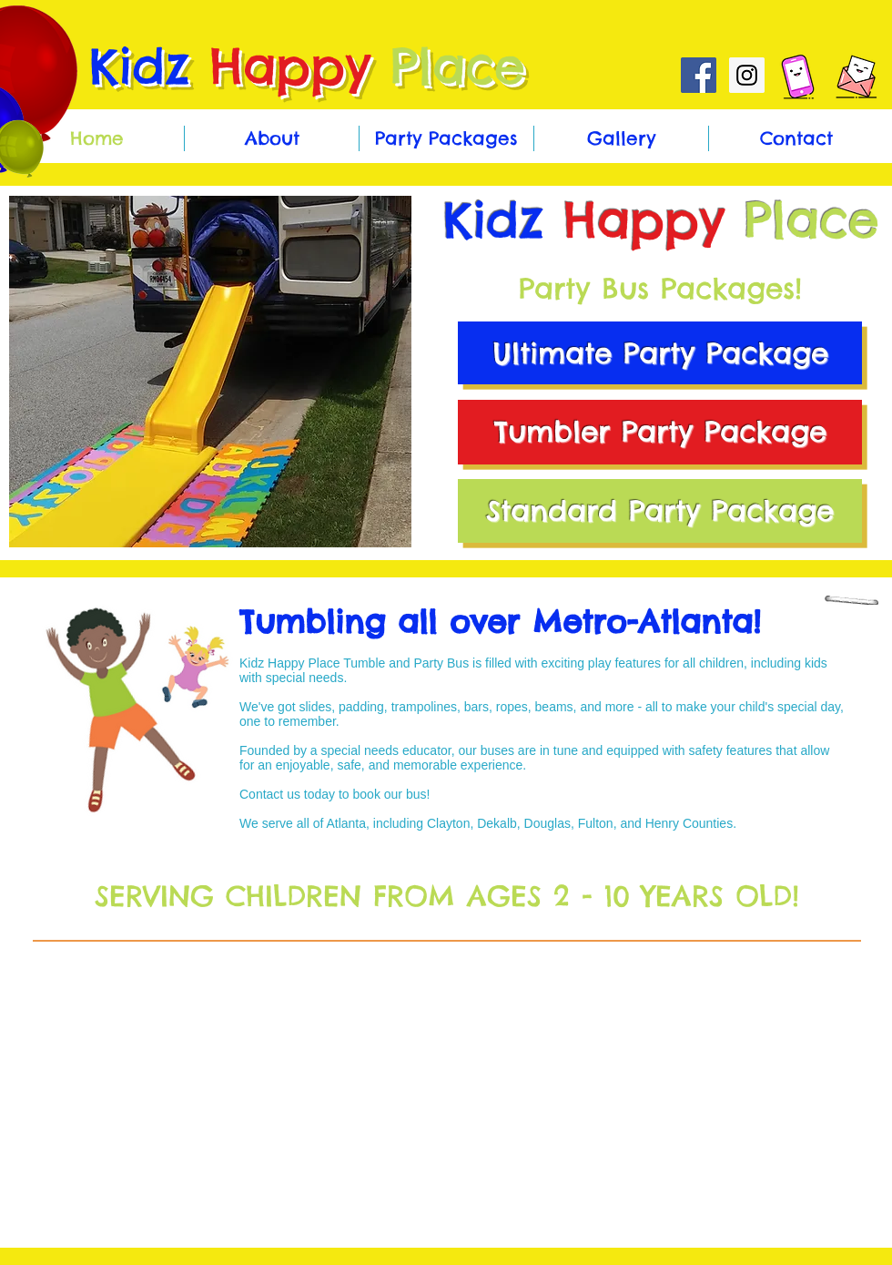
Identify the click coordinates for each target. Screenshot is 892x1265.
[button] (210, 371)
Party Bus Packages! (660, 288)
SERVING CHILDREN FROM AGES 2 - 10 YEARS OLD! (447, 895)
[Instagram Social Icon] (747, 75)
